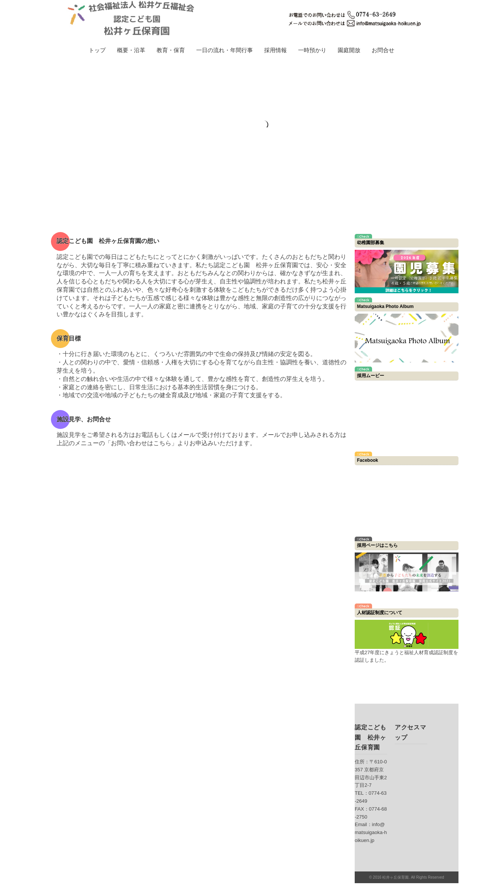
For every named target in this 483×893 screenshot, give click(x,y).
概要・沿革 (131, 50)
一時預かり (312, 50)
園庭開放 (349, 50)
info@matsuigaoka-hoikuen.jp (371, 832)
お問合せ (383, 50)
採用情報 (275, 50)
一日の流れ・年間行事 (224, 50)
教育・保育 (171, 50)
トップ (97, 50)
